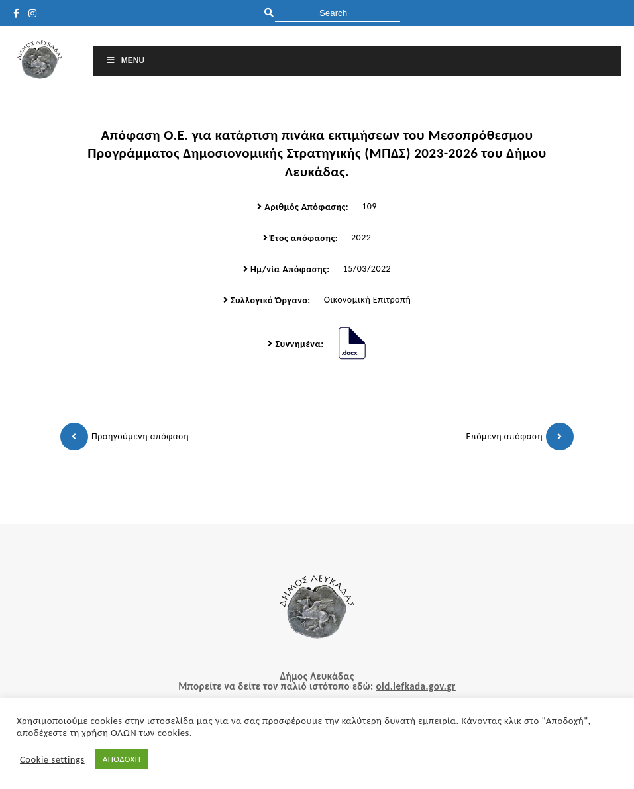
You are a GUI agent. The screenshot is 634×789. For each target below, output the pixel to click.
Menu (125, 60)
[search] (337, 13)
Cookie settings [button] (52, 759)
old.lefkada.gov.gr (415, 686)
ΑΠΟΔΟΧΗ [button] (122, 759)
